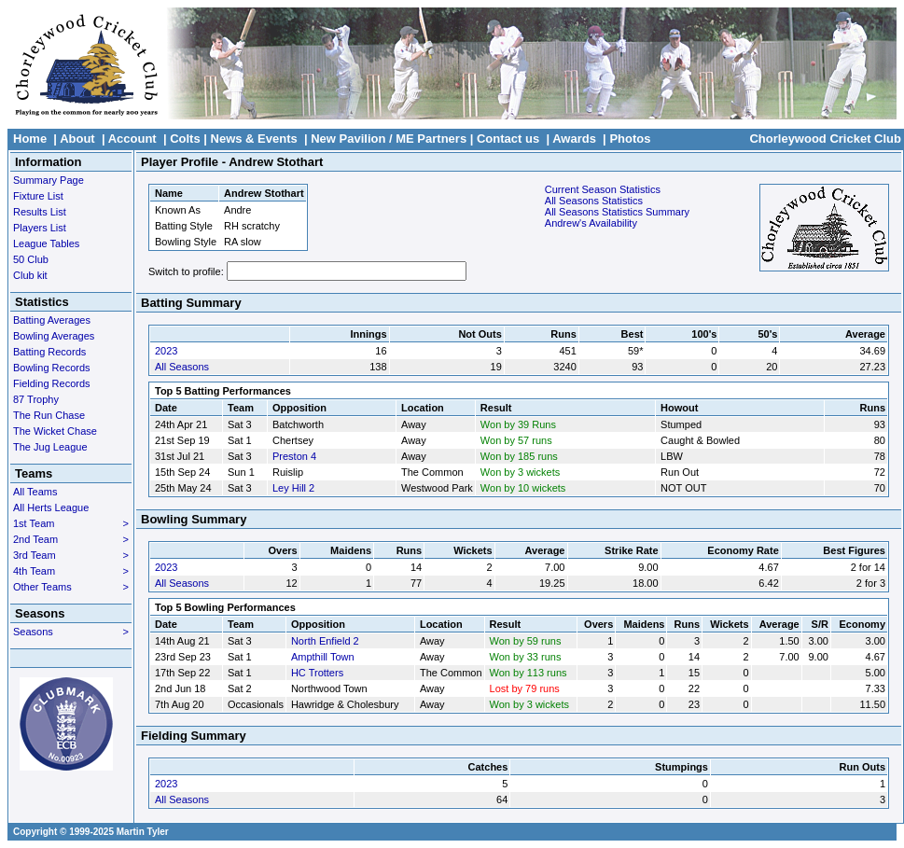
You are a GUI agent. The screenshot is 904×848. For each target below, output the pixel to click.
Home (30, 139)
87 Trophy (36, 399)
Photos (629, 139)
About (77, 139)
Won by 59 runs (526, 640)
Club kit (30, 275)
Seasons (71, 631)
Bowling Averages (53, 335)
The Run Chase (49, 415)
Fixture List (38, 196)
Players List (39, 227)
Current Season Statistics (603, 189)
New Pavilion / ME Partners (388, 139)
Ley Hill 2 (293, 488)
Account (132, 139)
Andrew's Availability (591, 223)
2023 (166, 350)
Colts (185, 139)
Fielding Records (51, 383)
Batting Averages (51, 320)
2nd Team (71, 539)
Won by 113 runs (528, 672)
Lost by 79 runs (525, 688)
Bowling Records (51, 367)
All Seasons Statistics (594, 200)
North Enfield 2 (325, 640)
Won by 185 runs (519, 456)
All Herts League (51, 507)
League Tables (46, 243)
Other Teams (71, 586)
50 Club (31, 259)
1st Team (71, 523)
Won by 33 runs (526, 656)
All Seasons (182, 366)
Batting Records (49, 351)
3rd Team (71, 555)
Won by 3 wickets (520, 472)
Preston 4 (294, 456)
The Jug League (50, 446)
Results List (39, 211)
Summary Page (48, 180)
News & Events (254, 139)
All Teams (35, 491)
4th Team (71, 571)
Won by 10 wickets (523, 488)
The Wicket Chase (55, 431)
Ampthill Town (323, 656)
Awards (574, 139)
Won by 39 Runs (518, 424)
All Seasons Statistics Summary (617, 211)
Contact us (508, 139)
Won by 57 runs (516, 440)
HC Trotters (317, 672)
